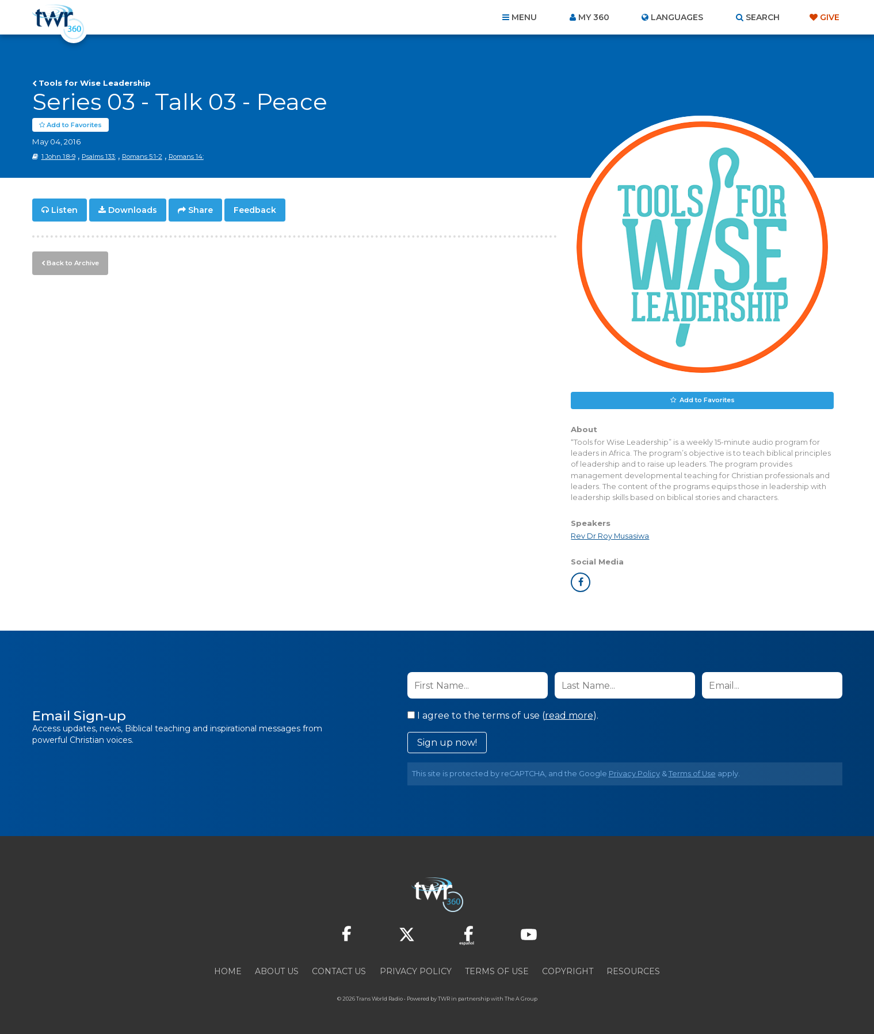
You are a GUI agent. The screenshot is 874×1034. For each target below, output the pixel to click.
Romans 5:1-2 (142, 157)
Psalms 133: (99, 157)
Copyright (567, 972)
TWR (444, 999)
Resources (633, 972)
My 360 (593, 17)
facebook (580, 583)
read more (569, 716)
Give (829, 17)
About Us (277, 972)
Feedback (255, 210)
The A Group (521, 999)
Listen (64, 210)
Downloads (132, 210)
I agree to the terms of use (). (502, 716)
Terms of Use (692, 774)
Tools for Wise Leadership (95, 82)
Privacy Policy (634, 774)
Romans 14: (186, 157)
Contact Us (339, 972)
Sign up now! (447, 743)
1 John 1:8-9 (58, 157)
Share (200, 210)
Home (228, 972)
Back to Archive (72, 263)
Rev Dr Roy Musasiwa (610, 536)
